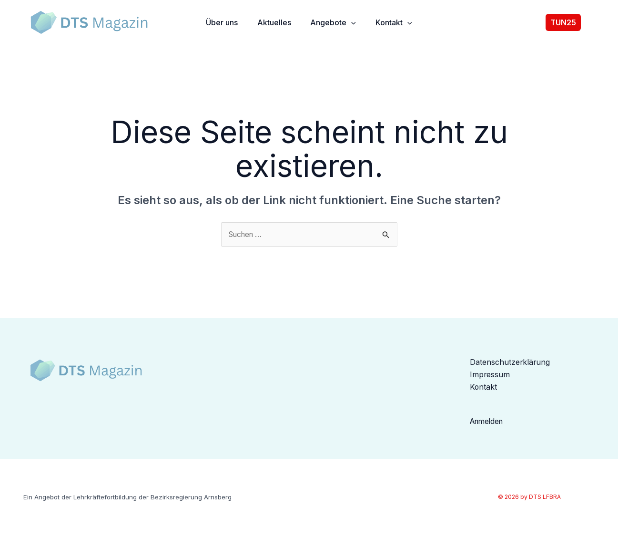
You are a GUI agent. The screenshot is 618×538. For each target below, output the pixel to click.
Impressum (490, 378)
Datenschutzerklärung (510, 365)
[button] (351, 25)
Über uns (218, 25)
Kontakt (483, 390)
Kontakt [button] (395, 25)
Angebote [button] (333, 25)
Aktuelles (272, 25)
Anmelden (488, 424)
